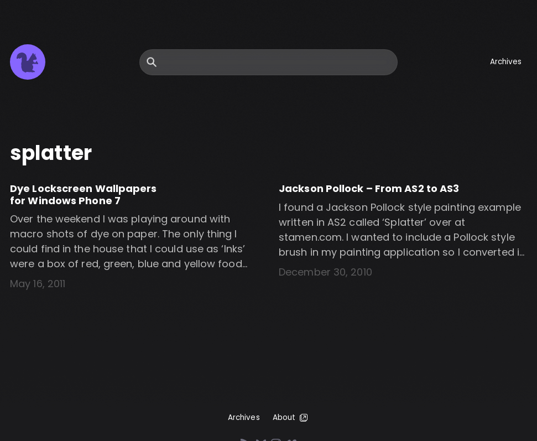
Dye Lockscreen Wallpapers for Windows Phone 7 (83, 194)
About (291, 417)
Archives (506, 61)
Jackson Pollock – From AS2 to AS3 (369, 188)
